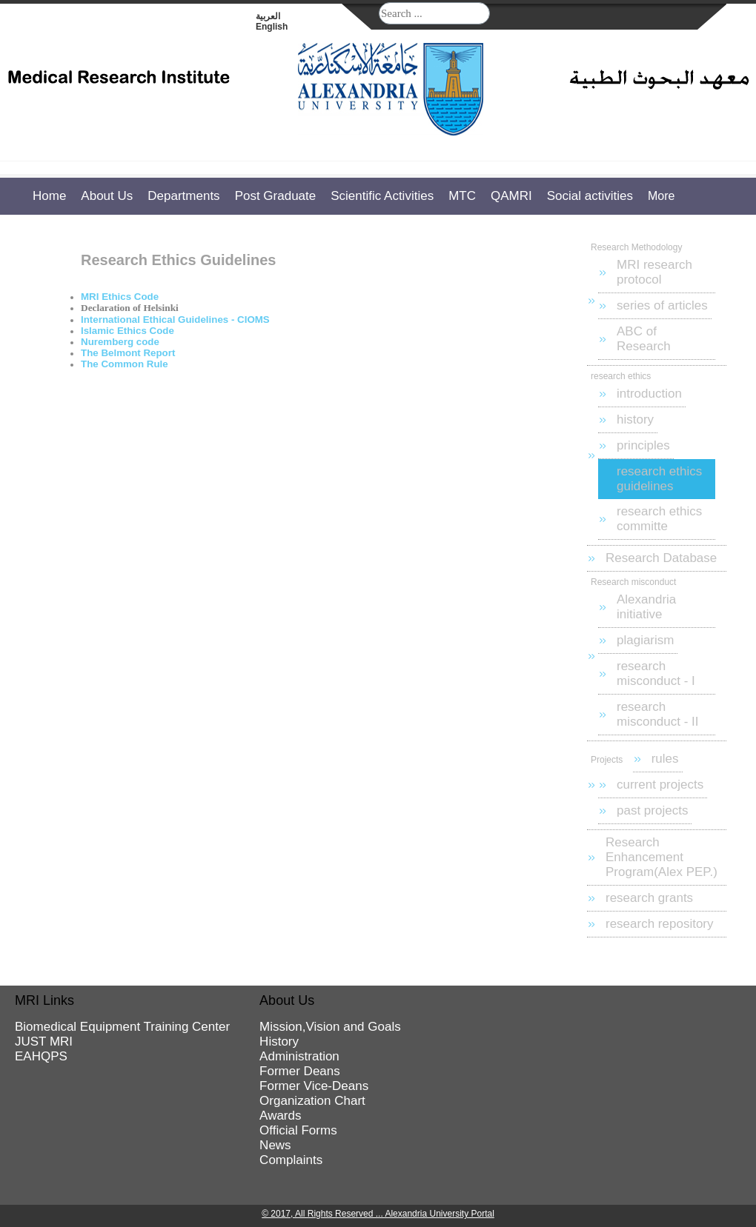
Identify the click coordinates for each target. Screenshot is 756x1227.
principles (643, 445)
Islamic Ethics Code (127, 330)
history (635, 419)
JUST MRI (44, 1041)
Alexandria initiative (646, 606)
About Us (107, 196)
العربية (268, 16)
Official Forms (298, 1130)
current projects (660, 785)
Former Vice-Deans (313, 1086)
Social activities (590, 196)
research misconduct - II (658, 714)
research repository (660, 924)
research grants (649, 898)
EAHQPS (41, 1056)
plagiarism (645, 640)
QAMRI (511, 196)
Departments (183, 196)
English (272, 26)
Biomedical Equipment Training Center (122, 1027)
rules (665, 759)
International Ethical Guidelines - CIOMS (175, 319)
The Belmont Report (128, 352)
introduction (649, 394)
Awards (280, 1116)
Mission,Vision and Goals (330, 1027)
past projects (652, 810)
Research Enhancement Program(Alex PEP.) (661, 857)
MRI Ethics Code (120, 296)
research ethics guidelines (659, 478)
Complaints (290, 1160)
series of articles (662, 305)
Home (49, 196)
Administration (299, 1056)
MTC (462, 196)
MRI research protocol (654, 272)
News (275, 1145)
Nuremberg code (120, 341)
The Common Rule (124, 364)
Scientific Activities (382, 196)
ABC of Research (644, 338)
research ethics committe (659, 518)
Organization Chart (312, 1101)
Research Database (661, 558)
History (279, 1041)
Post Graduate (275, 196)
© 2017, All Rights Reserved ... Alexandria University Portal (378, 1213)
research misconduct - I (656, 673)
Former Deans (299, 1071)
